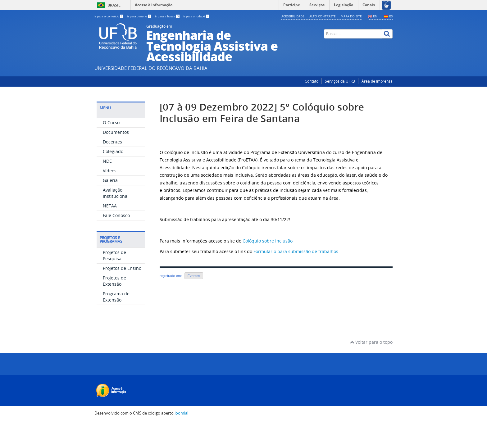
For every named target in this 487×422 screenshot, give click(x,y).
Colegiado (113, 151)
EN (375, 16)
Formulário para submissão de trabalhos (295, 251)
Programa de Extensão (116, 297)
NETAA (110, 206)
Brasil (114, 5)
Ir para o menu (139, 16)
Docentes (112, 142)
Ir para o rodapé (196, 16)
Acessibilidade (292, 16)
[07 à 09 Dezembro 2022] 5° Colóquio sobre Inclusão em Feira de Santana (262, 113)
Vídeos (109, 171)
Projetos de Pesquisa (114, 255)
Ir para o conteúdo (109, 16)
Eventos (194, 276)
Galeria (110, 180)
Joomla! (181, 413)
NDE (107, 161)
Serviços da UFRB (340, 81)
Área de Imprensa (377, 81)
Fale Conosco (116, 215)
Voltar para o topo (371, 342)
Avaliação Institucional (116, 193)
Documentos (116, 132)
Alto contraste (322, 16)
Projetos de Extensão (114, 281)
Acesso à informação (153, 4)
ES (391, 16)
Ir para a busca (167, 16)
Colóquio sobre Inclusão (268, 241)
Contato (311, 81)
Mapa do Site (351, 16)
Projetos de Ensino (122, 268)
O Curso (111, 122)
